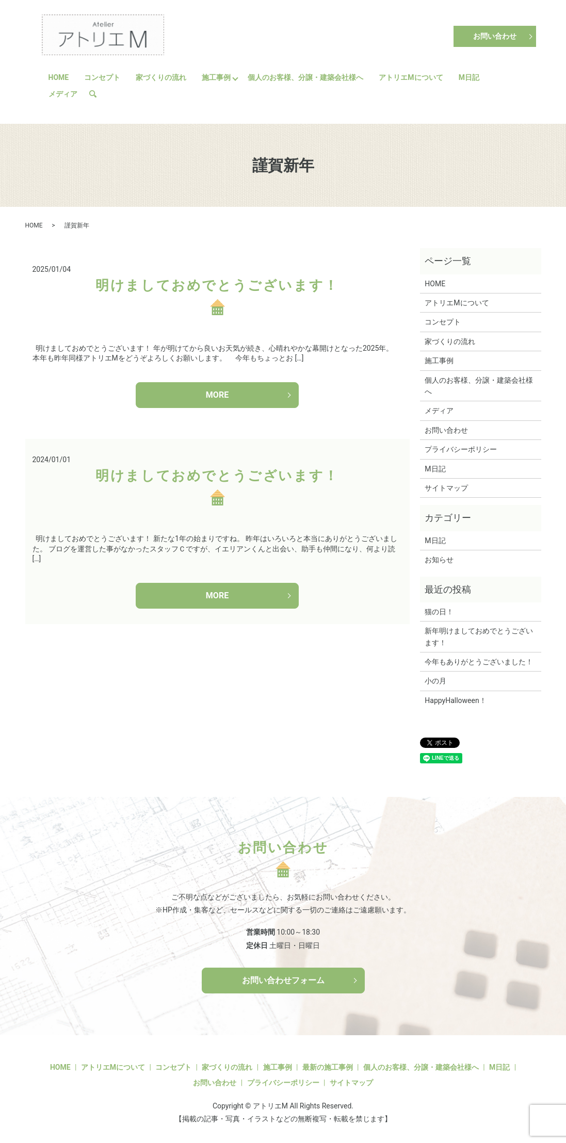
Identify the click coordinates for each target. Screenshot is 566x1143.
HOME (58, 77)
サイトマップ (446, 488)
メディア (62, 94)
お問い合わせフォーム (283, 980)
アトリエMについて (411, 77)
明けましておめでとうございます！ (217, 285)
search (97, 94)
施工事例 (216, 77)
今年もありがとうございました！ (479, 662)
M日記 (469, 77)
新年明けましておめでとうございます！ (479, 636)
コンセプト (102, 77)
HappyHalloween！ (455, 700)
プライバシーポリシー (461, 449)
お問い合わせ (494, 36)
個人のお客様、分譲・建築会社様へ (305, 77)
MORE (217, 395)
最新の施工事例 (327, 1067)
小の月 (435, 681)
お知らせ (439, 560)
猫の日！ (439, 612)
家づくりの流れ (161, 77)
